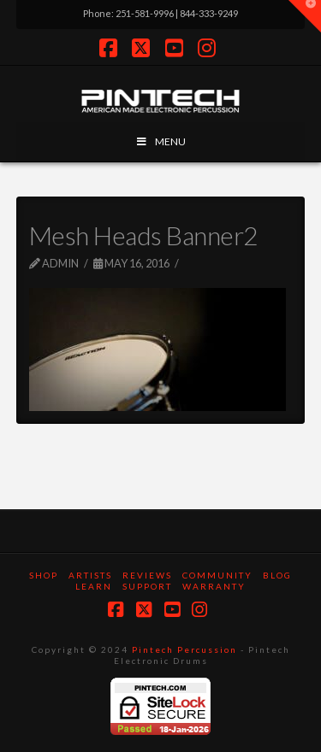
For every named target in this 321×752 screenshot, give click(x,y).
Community (217, 575)
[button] (304, 16)
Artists (90, 575)
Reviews (147, 575)
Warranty (214, 586)
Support (147, 586)
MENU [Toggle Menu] (160, 141)
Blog (277, 575)
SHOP (43, 575)
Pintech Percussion (184, 649)
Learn (93, 586)
